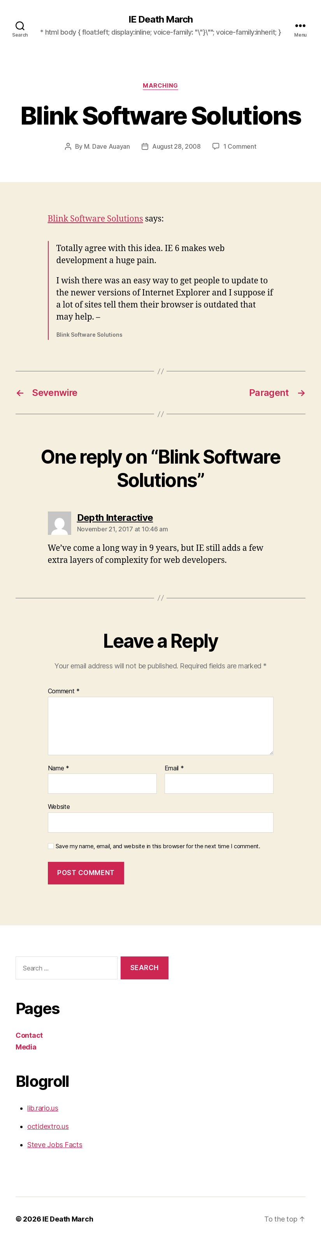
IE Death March (160, 19)
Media (26, 1047)
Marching (160, 85)
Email (174, 768)
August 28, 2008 (176, 146)
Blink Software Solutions (95, 219)
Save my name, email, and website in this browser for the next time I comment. (158, 846)
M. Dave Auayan (107, 146)
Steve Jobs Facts (54, 1145)
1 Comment (239, 146)
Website (59, 806)
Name (58, 768)
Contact (29, 1035)
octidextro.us (48, 1126)
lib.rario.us (42, 1108)
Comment (64, 691)
